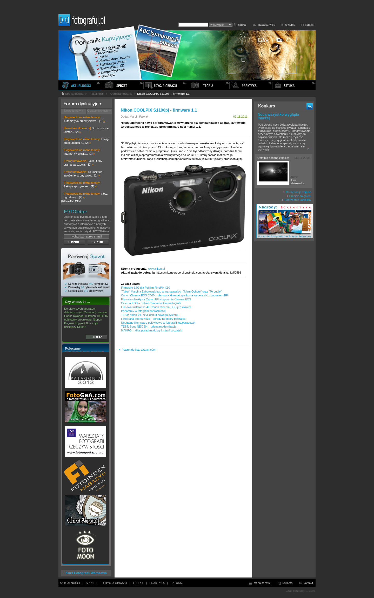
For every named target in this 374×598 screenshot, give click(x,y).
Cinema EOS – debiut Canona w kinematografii (151, 303)
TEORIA (138, 583)
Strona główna (72, 93)
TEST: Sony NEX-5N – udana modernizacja (148, 326)
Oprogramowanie (121, 93)
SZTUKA (176, 583)
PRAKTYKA (157, 583)
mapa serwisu (266, 24)
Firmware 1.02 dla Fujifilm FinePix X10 (145, 287)
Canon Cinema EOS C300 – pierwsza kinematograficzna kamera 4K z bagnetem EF (174, 295)
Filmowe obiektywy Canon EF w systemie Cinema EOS (156, 299)
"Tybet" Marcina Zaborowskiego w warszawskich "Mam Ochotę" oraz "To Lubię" (171, 291)
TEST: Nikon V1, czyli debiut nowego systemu (150, 314)
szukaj (242, 24)
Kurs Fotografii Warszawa (86, 573)
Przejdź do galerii (298, 196)
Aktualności (97, 93)
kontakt (309, 24)
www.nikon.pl (156, 268)
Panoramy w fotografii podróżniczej (143, 310)
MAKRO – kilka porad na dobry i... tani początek (151, 330)
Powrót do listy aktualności (136, 349)
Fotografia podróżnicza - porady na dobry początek (153, 318)
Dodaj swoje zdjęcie (297, 192)
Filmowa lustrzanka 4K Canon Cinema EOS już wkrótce (156, 307)
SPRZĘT (91, 583)
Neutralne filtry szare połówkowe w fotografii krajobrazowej (158, 322)
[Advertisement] (284, 325)
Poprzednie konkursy (296, 199)
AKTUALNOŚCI (70, 583)
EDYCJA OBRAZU (115, 583)
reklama (290, 24)
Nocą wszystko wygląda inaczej (278, 116)
